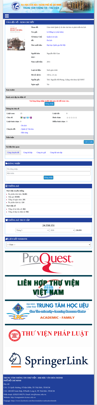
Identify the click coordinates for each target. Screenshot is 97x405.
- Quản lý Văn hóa (27, 129)
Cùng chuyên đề (13, 152)
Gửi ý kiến (88, 142)
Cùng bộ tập (27, 152)
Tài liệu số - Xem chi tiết (20, 22)
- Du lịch (23, 126)
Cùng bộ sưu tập (56, 152)
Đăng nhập (49, 104)
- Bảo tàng (24, 133)
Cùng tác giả (41, 152)
